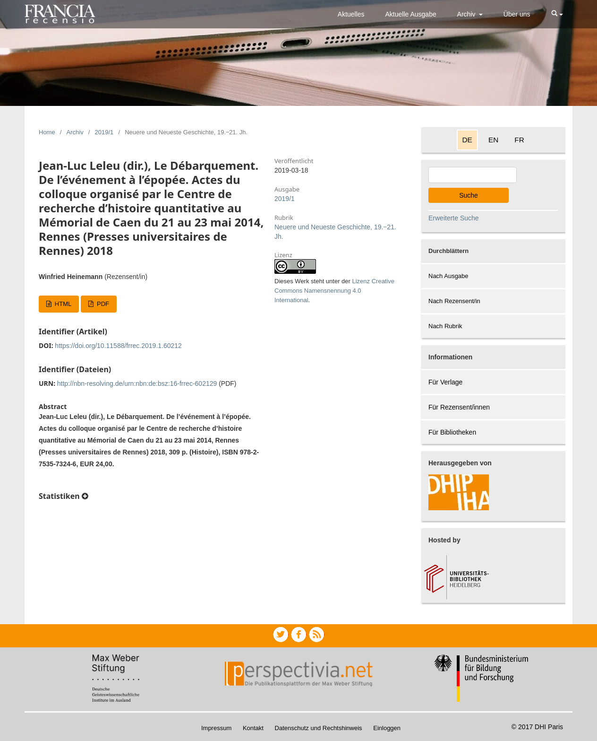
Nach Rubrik (445, 326)
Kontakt (253, 728)
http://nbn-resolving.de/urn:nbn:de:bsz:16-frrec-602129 (137, 383)
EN (493, 140)
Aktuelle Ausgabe (410, 14)
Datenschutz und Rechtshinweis (318, 728)
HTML (62, 303)
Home (47, 132)
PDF (102, 303)
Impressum (216, 728)
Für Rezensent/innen (459, 407)
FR (519, 140)
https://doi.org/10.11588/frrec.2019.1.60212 (118, 345)
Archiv (467, 14)
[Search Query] (472, 175)
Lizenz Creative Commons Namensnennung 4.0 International (334, 291)
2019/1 (104, 132)
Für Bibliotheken (452, 432)
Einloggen (387, 728)
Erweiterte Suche (453, 218)
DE (467, 140)
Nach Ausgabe (448, 275)
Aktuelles (351, 14)
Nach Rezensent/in (454, 301)
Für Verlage (445, 382)
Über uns (516, 14)
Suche (468, 195)
